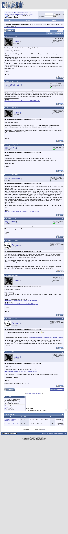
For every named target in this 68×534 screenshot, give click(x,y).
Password (41, 16)
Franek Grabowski (12, 85)
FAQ (10, 20)
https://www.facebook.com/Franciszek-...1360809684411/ (22, 101)
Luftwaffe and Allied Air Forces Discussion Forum (19, 12)
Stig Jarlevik (10, 148)
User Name (41, 14)
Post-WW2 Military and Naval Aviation (23, 14)
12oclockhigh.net (53, 433)
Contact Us (44, 433)
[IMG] (6, 408)
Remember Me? (59, 14)
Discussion (9, 14)
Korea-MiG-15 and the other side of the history (12, 420)
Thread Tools (50, 33)
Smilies (6, 407)
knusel (16, 41)
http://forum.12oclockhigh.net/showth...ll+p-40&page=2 (21, 304)
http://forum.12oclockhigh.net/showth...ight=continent (21, 300)
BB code (7, 405)
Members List (30, 20)
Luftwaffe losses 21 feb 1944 (12, 423)
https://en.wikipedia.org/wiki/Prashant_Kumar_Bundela (46, 337)
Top (65, 433)
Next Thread (39, 393)
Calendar (54, 20)
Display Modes (59, 33)
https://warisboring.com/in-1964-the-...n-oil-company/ (21, 371)
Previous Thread (30, 393)
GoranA (15, 245)
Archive (61, 433)
